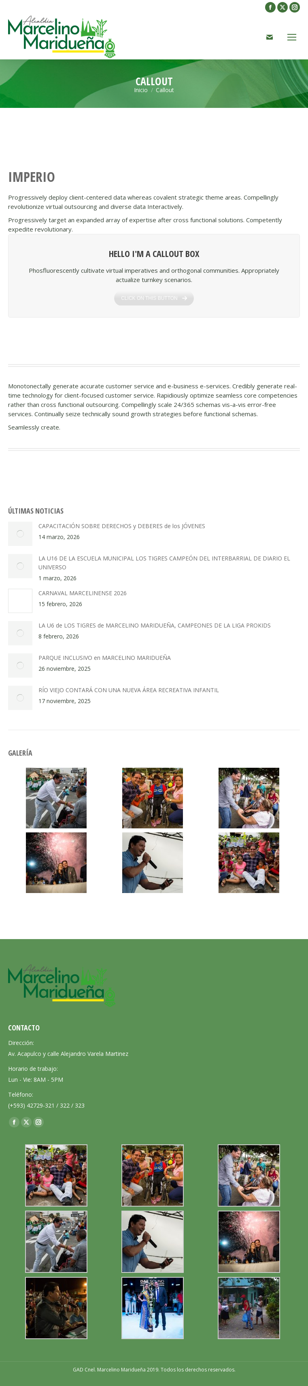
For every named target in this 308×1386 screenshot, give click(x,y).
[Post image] (20, 534)
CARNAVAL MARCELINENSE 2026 (82, 593)
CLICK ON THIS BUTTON (154, 303)
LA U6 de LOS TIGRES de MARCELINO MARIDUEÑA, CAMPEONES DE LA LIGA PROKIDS (154, 625)
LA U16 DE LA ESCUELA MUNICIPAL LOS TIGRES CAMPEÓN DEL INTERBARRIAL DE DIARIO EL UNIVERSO (164, 562)
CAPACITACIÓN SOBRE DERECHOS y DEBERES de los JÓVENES (121, 526)
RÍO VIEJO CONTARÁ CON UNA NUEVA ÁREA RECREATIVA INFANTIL (128, 690)
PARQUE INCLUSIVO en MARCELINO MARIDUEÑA (104, 657)
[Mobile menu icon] (292, 37)
